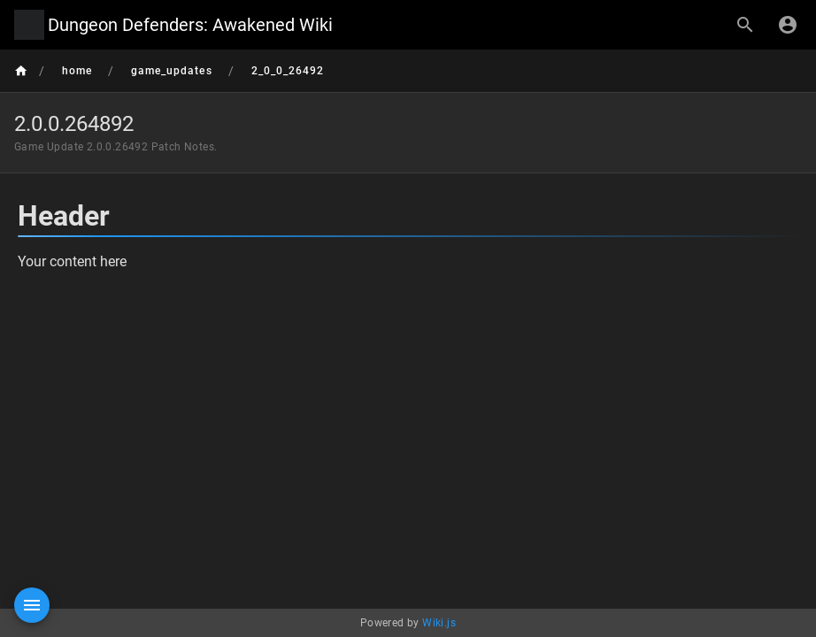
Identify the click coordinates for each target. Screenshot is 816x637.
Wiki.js (439, 623)
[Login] (787, 25)
